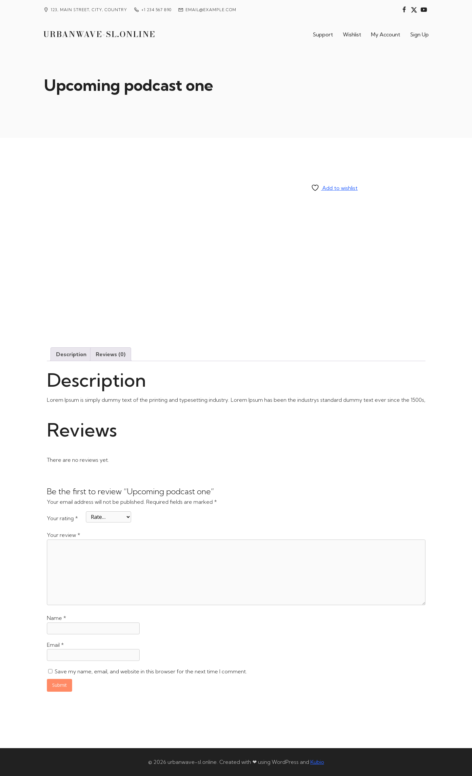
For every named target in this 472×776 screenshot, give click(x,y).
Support (323, 34)
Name (56, 618)
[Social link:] (404, 10)
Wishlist (352, 34)
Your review (63, 535)
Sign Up (419, 34)
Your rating (62, 518)
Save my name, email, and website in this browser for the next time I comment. (151, 671)
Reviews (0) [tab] (111, 354)
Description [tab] (71, 354)
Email (55, 645)
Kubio (317, 762)
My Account (385, 34)
